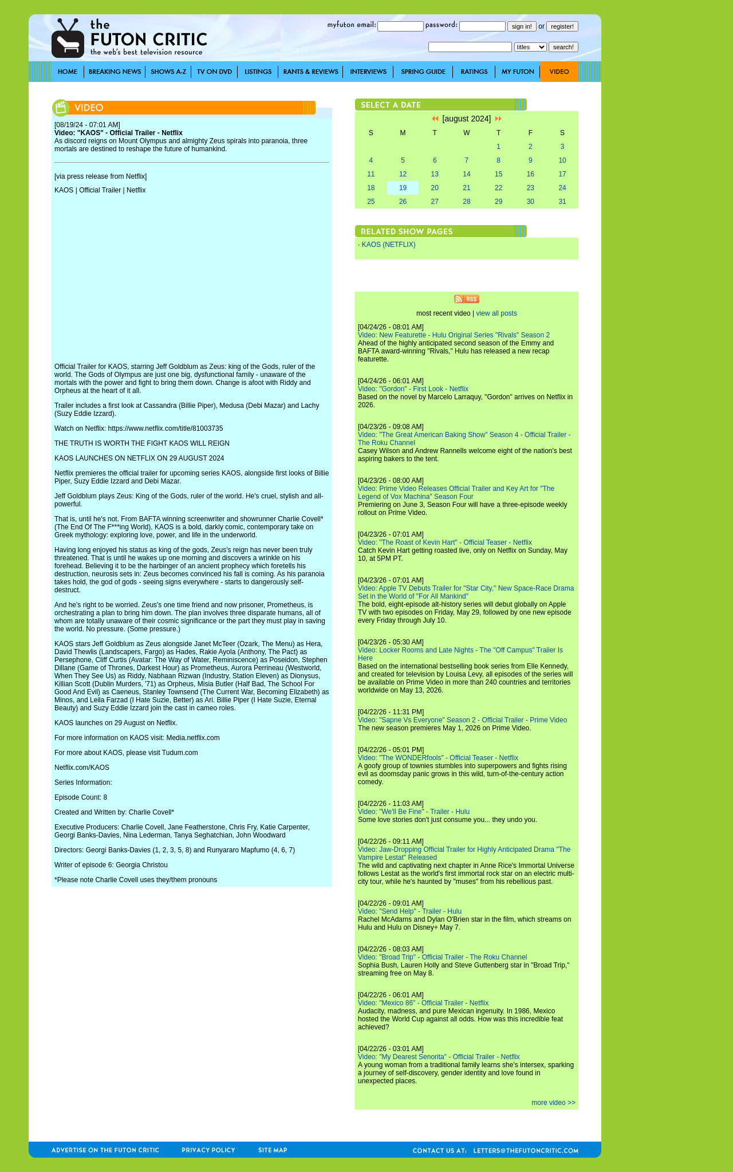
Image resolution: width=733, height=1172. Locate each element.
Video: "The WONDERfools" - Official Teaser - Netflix (438, 758)
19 (403, 188)
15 (498, 174)
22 (498, 188)
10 (562, 160)
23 (530, 188)
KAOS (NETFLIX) (389, 245)
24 (562, 188)
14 (466, 174)
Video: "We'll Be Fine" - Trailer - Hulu (414, 812)
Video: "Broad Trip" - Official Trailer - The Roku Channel (442, 957)
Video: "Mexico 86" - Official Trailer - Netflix (423, 1003)
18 (371, 188)
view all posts (496, 313)
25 (371, 202)
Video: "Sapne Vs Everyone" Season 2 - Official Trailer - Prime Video (462, 720)
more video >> (553, 1103)
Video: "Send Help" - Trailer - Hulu (410, 911)
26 (403, 202)
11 (371, 174)
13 (435, 174)
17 (562, 174)
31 (562, 202)
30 (530, 202)
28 (466, 202)
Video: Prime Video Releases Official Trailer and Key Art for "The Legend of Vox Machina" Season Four (456, 493)
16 (530, 174)
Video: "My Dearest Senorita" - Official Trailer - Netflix (439, 1057)
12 (403, 174)
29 (498, 202)
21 (466, 188)
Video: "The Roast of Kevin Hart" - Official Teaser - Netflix (445, 542)
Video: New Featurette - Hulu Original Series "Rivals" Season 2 (454, 335)
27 (435, 202)
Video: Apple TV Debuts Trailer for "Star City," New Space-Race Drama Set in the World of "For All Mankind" (466, 592)
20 (435, 188)
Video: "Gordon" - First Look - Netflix (413, 389)
